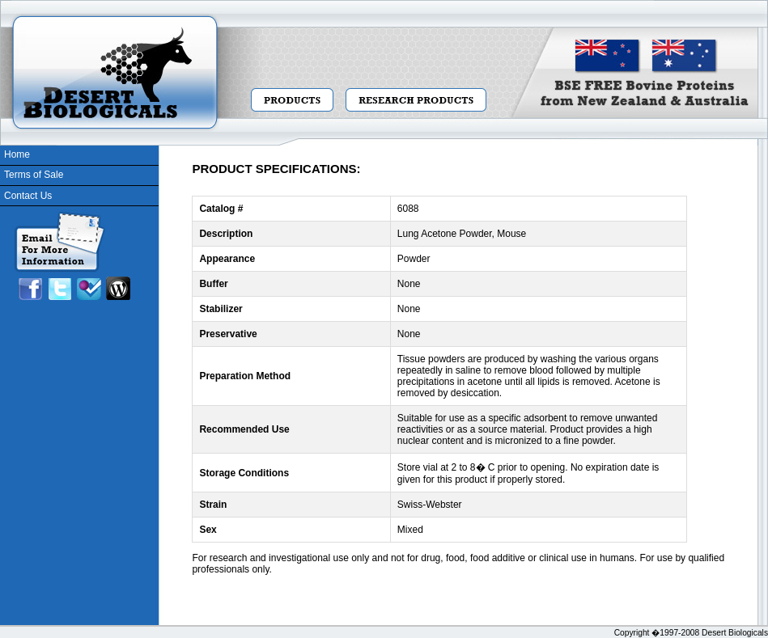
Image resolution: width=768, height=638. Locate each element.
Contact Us (28, 195)
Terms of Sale (33, 174)
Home (17, 154)
